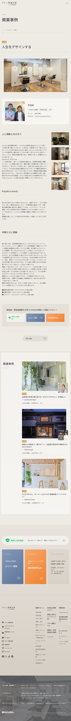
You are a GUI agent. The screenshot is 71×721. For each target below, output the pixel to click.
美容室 (4, 42)
